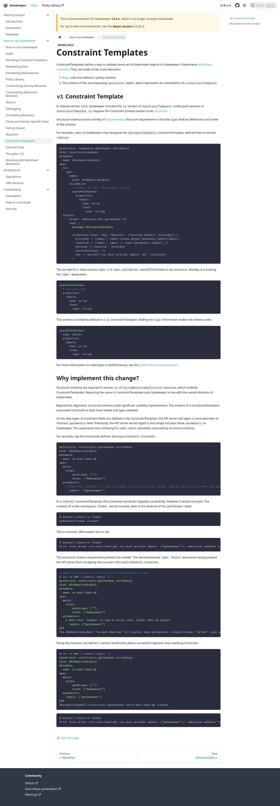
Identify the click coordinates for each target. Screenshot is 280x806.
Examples (12, 34)
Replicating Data (17, 66)
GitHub (31, 783)
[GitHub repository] (237, 5)
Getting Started (14, 15)
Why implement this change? (244, 23)
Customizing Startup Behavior (26, 86)
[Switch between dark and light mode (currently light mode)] (244, 5)
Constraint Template (242, 18)
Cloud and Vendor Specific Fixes (27, 122)
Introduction (14, 21)
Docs (34, 5)
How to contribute (18, 202)
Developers (13, 196)
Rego (65, 78)
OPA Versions (15, 183)
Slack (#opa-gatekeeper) (43, 789)
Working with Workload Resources (22, 162)
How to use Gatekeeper (20, 41)
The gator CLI (15, 154)
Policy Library (53, 5)
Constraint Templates (20, 141)
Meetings (33, 795)
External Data (15, 147)
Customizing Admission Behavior (22, 94)
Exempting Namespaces (22, 73)
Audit (9, 54)
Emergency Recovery (20, 115)
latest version (122, 26)
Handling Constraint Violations (26, 60)
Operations (13, 177)
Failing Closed (15, 128)
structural (160, 111)
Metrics (11, 102)
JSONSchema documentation (158, 365)
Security (11, 209)
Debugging (13, 109)
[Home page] (59, 37)
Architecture (12, 170)
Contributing (12, 189)
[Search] (263, 5)
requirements (115, 119)
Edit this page (67, 738)
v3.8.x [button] (224, 5)
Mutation (12, 134)
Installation (13, 28)
